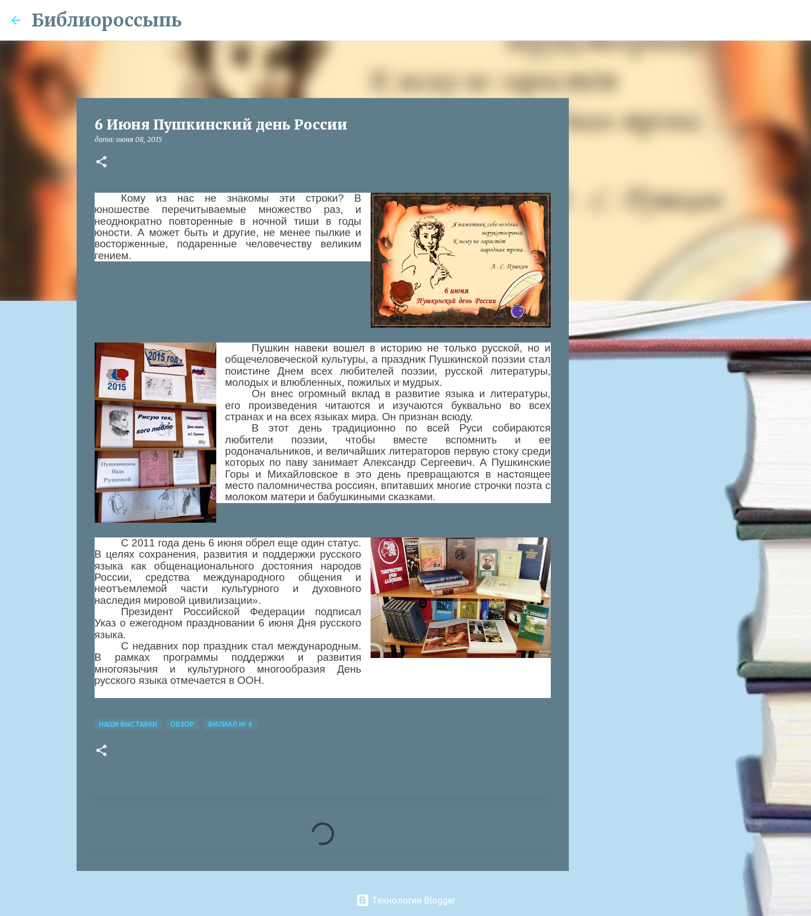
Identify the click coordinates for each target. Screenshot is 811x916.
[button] (101, 162)
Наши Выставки (128, 724)
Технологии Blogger (406, 900)
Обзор (182, 724)
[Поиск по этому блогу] (743, 20)
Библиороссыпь (107, 20)
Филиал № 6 (229, 724)
